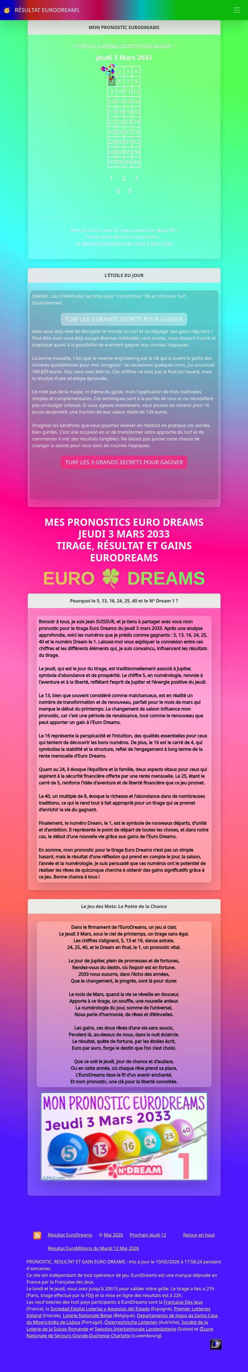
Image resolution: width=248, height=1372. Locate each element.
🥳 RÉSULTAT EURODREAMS (41, 10)
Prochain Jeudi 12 (148, 1235)
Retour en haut (199, 1235)
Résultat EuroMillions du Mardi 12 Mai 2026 (93, 1248)
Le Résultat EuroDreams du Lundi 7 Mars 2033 (123, 243)
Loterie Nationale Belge (87, 1315)
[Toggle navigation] (237, 10)
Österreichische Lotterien (131, 1322)
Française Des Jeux (183, 1302)
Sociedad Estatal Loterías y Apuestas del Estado (100, 1309)
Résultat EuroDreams (70, 1235)
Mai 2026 (113, 1235)
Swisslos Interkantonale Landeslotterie (135, 1329)
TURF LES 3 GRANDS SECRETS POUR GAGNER (124, 46)
